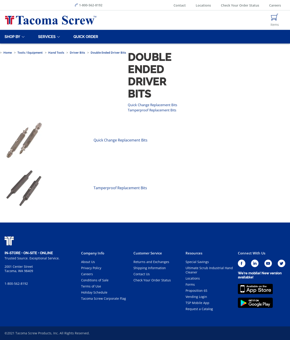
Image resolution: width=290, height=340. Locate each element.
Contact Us (141, 274)
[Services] (46, 36)
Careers (275, 5)
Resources (194, 253)
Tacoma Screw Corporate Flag (103, 298)
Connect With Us (251, 253)
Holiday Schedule (94, 292)
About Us (88, 262)
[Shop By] (11, 36)
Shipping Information (149, 268)
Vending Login (196, 297)
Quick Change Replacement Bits (152, 105)
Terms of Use (91, 286)
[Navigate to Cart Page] (274, 20)
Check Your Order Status (240, 5)
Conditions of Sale (95, 280)
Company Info (92, 253)
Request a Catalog (199, 309)
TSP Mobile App (197, 303)
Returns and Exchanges (151, 262)
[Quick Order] (85, 36)
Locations (203, 5)
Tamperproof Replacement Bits (152, 110)
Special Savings (197, 262)
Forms (190, 284)
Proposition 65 (196, 290)
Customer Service (147, 253)
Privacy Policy (91, 268)
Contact (180, 5)
